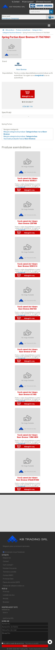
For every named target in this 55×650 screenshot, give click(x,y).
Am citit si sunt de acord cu (21, 643)
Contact (15, 2)
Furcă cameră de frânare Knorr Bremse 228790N (27, 222)
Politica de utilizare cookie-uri (13, 586)
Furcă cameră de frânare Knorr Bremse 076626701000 (27, 479)
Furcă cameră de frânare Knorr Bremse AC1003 (27, 393)
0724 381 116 (28, 106)
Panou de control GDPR (11, 582)
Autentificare (6, 19)
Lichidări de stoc (9, 595)
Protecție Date (8, 579)
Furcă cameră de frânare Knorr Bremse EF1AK (27, 350)
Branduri (6, 602)
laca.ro (5, 612)
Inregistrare (15, 19)
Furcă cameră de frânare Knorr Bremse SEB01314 (27, 265)
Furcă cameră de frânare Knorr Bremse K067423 (27, 307)
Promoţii (6, 591)
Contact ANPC (8, 575)
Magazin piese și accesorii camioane (26, 540)
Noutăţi (5, 598)
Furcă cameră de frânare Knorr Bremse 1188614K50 (27, 436)
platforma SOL (8, 618)
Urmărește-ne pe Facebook (14, 552)
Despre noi (7, 558)
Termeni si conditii (9, 572)
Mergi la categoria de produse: (20, 136)
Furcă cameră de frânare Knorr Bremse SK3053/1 (27, 179)
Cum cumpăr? (28, 2)
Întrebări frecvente (43, 2)
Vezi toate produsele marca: (19, 139)
